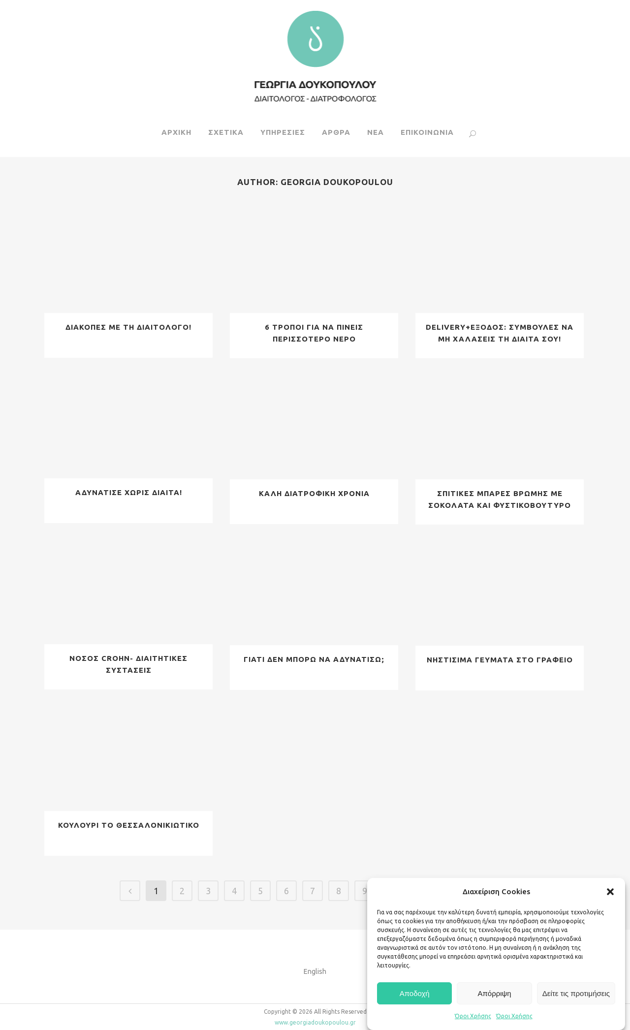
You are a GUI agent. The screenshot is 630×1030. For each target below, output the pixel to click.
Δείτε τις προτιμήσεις (576, 993)
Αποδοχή (415, 993)
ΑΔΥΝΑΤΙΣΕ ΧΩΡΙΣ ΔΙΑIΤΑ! (128, 492)
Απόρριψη (494, 993)
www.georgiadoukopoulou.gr (315, 1022)
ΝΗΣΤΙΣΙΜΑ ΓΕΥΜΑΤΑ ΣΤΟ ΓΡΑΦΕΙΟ (500, 659)
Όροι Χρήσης (473, 1016)
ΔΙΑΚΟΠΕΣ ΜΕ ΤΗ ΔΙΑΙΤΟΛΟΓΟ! (128, 327)
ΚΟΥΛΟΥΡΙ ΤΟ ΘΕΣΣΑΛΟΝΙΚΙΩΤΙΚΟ (128, 825)
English (315, 971)
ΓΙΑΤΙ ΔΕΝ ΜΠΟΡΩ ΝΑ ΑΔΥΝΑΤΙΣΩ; (314, 659)
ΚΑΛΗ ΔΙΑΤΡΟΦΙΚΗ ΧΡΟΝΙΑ (314, 493)
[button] (610, 892)
